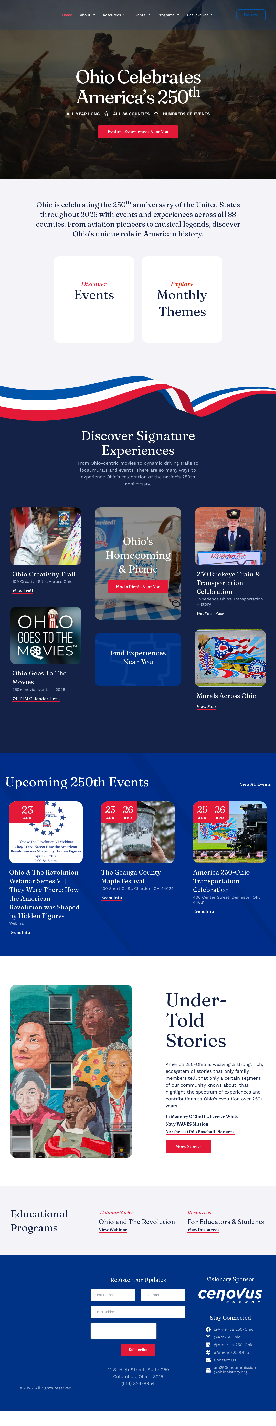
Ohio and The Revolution (121, 1233)
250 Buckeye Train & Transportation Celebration (227, 584)
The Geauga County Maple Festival (133, 877)
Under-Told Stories (196, 1029)
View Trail (22, 592)
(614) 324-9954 (138, 1398)
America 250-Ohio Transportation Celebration (223, 882)
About (87, 15)
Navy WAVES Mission (187, 1133)
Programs (168, 15)
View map (206, 707)
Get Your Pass (210, 614)
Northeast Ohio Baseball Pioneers (200, 1140)
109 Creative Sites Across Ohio (42, 582)
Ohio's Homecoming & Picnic (138, 556)
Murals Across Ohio (228, 697)
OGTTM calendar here (36, 699)
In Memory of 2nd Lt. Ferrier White (202, 1125)
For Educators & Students (213, 1233)
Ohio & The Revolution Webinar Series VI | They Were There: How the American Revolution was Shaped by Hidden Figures (45, 899)
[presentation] (123, 1345)
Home (67, 15)
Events (141, 15)
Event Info (19, 942)
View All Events (255, 785)
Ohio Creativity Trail (45, 575)
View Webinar (113, 1246)
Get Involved (200, 15)
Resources (114, 15)
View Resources (203, 1246)
